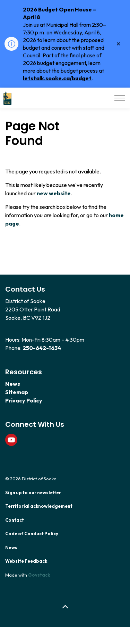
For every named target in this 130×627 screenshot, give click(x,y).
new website (54, 193)
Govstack (39, 575)
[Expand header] (119, 98)
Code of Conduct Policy (31, 533)
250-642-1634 (42, 347)
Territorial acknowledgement (38, 506)
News (12, 383)
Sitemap (16, 392)
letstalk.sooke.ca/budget (57, 78)
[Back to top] (65, 607)
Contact (14, 520)
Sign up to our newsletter (33, 492)
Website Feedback (26, 561)
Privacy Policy (23, 400)
